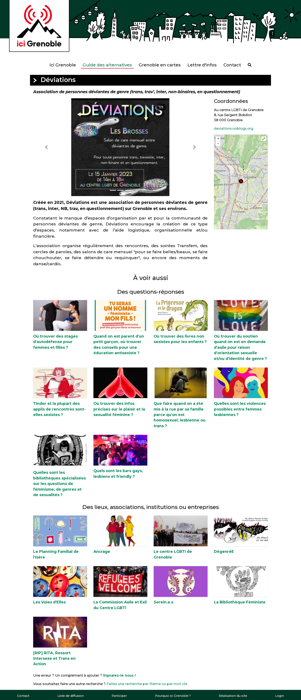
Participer (118, 696)
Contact (232, 64)
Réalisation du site (233, 696)
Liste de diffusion (70, 696)
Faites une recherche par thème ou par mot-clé (147, 684)
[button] (46, 147)
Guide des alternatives (107, 64)
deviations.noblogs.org (233, 129)
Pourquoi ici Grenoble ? (172, 696)
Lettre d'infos (202, 64)
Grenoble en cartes (160, 64)
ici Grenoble (63, 64)
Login (279, 696)
